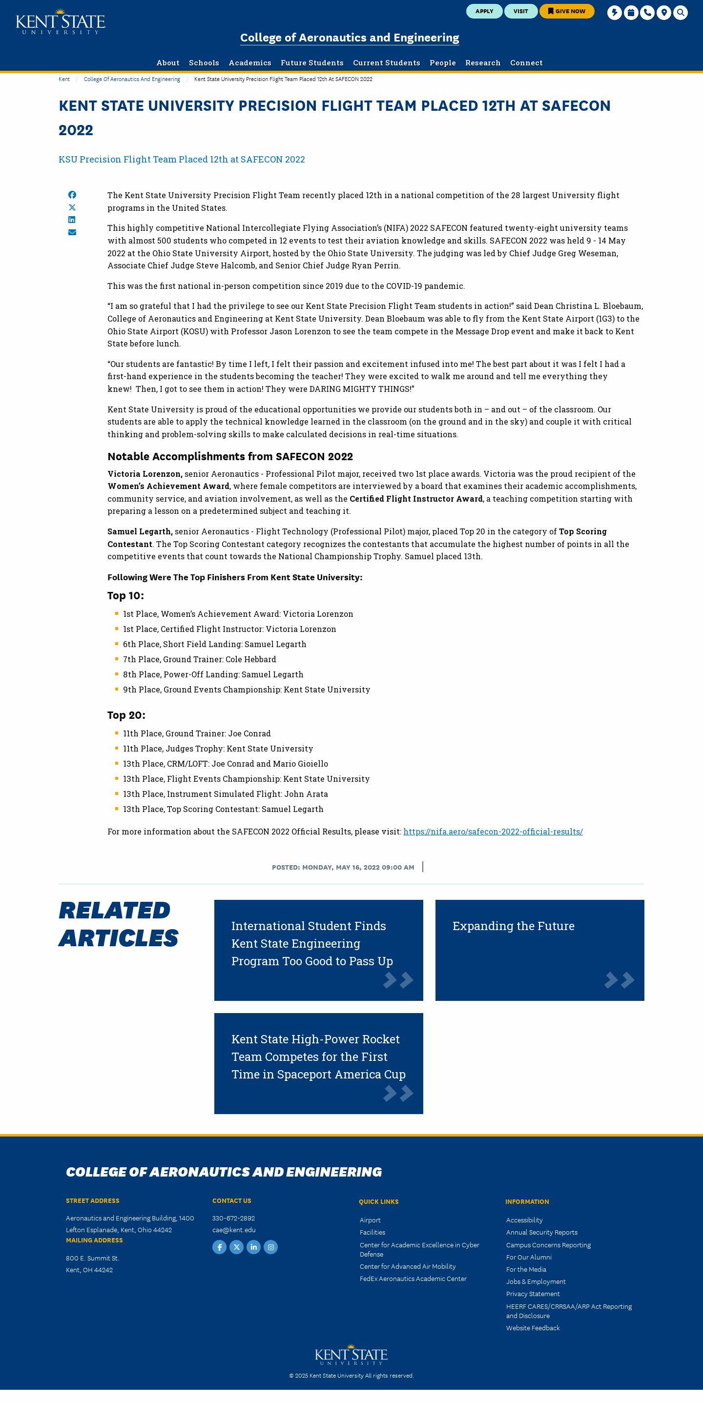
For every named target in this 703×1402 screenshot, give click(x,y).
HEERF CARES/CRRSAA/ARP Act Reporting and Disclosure (569, 1310)
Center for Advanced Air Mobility (408, 1265)
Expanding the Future (514, 926)
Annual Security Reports (542, 1231)
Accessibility (524, 1219)
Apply (485, 10)
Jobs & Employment (536, 1281)
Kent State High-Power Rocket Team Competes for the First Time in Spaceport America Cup (318, 1056)
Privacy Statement (533, 1293)
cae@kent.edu (234, 1229)
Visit (521, 10)
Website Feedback (533, 1327)
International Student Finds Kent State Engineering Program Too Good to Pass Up (312, 943)
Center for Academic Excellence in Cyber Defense (419, 1249)
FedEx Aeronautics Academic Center (413, 1278)
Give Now (566, 10)
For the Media (526, 1268)
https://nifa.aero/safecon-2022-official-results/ (493, 831)
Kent (64, 78)
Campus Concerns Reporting (548, 1244)
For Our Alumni (529, 1256)
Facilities (372, 1231)
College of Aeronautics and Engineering (349, 36)
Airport (370, 1219)
